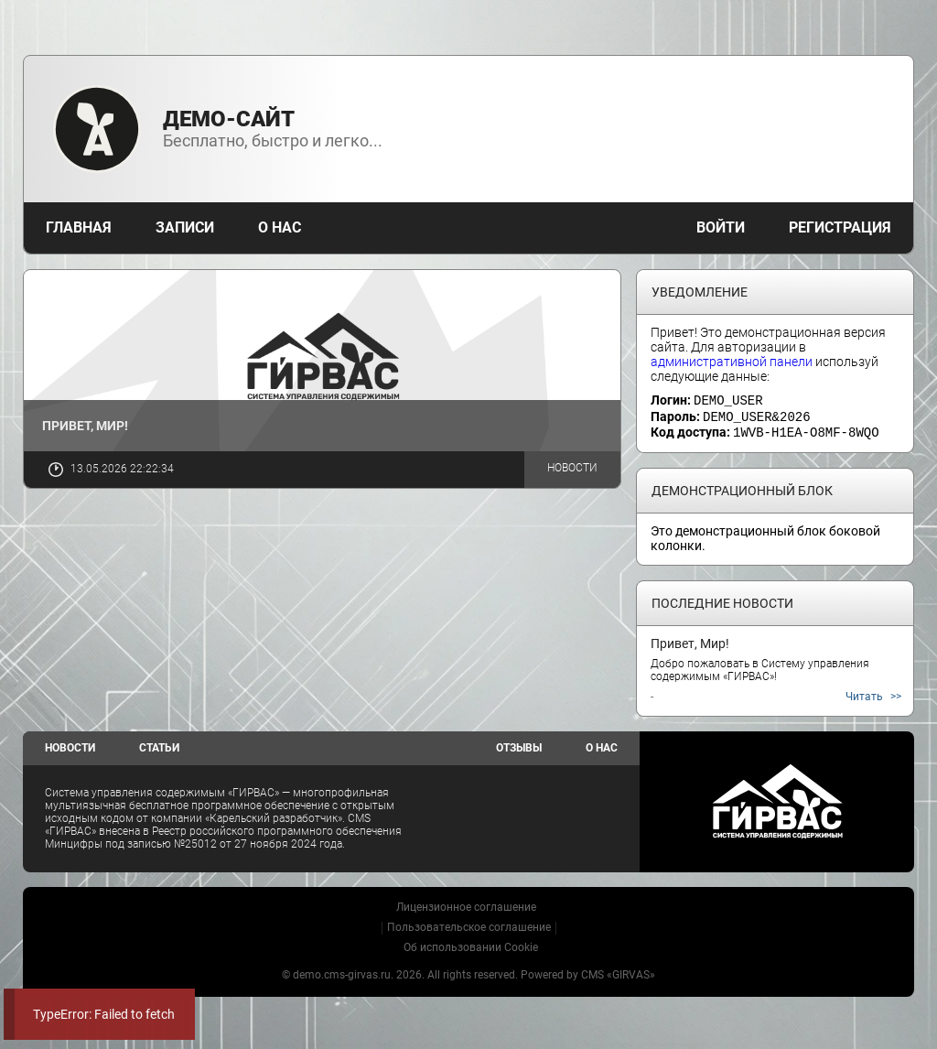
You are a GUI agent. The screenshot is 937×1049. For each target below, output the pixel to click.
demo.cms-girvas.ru (342, 972)
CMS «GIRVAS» (618, 972)
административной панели (732, 361)
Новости (572, 467)
